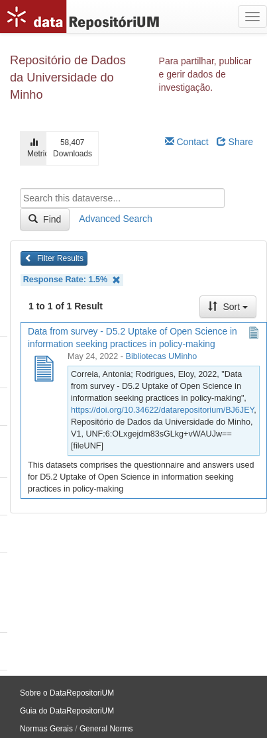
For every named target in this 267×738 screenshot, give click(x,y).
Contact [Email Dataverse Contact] (187, 141)
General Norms (106, 728)
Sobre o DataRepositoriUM (67, 693)
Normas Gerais (46, 728)
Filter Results (54, 258)
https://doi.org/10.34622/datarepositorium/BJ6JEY (162, 410)
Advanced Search (115, 218)
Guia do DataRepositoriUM (67, 710)
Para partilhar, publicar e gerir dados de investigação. (205, 74)
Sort (228, 306)
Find (44, 219)
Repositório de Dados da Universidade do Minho (68, 77)
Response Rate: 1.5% (72, 280)
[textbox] (122, 198)
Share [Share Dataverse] (235, 141)
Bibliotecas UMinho (161, 356)
